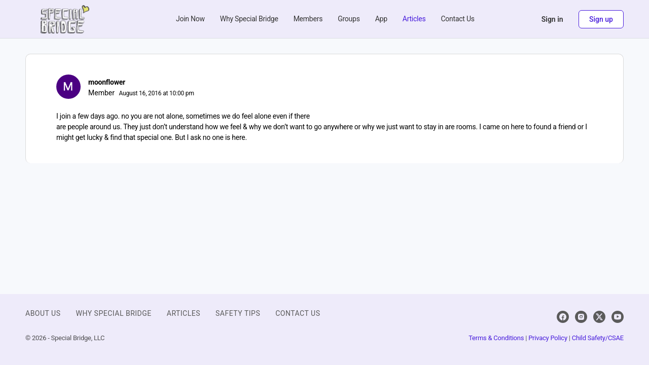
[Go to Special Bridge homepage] (64, 18)
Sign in (552, 19)
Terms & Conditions (496, 338)
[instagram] (581, 317)
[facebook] (563, 317)
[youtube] (617, 317)
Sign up (601, 19)
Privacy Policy (547, 338)
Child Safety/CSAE (598, 338)
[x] (599, 317)
